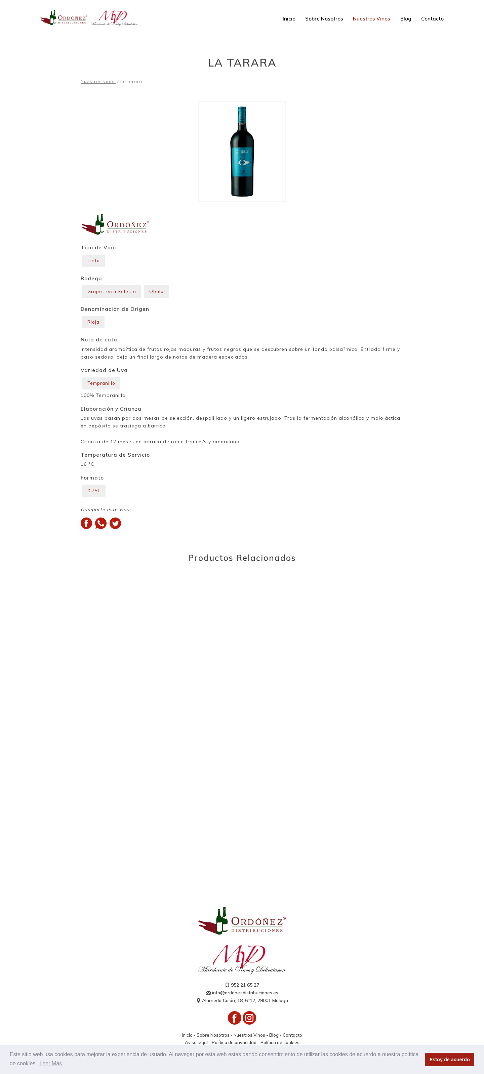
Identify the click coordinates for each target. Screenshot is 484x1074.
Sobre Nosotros (324, 18)
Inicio (289, 18)
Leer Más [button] (50, 1063)
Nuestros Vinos (371, 18)
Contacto (432, 18)
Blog (405, 18)
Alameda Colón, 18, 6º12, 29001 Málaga (242, 1005)
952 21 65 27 (242, 989)
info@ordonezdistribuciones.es (242, 997)
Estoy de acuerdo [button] (450, 1059)
